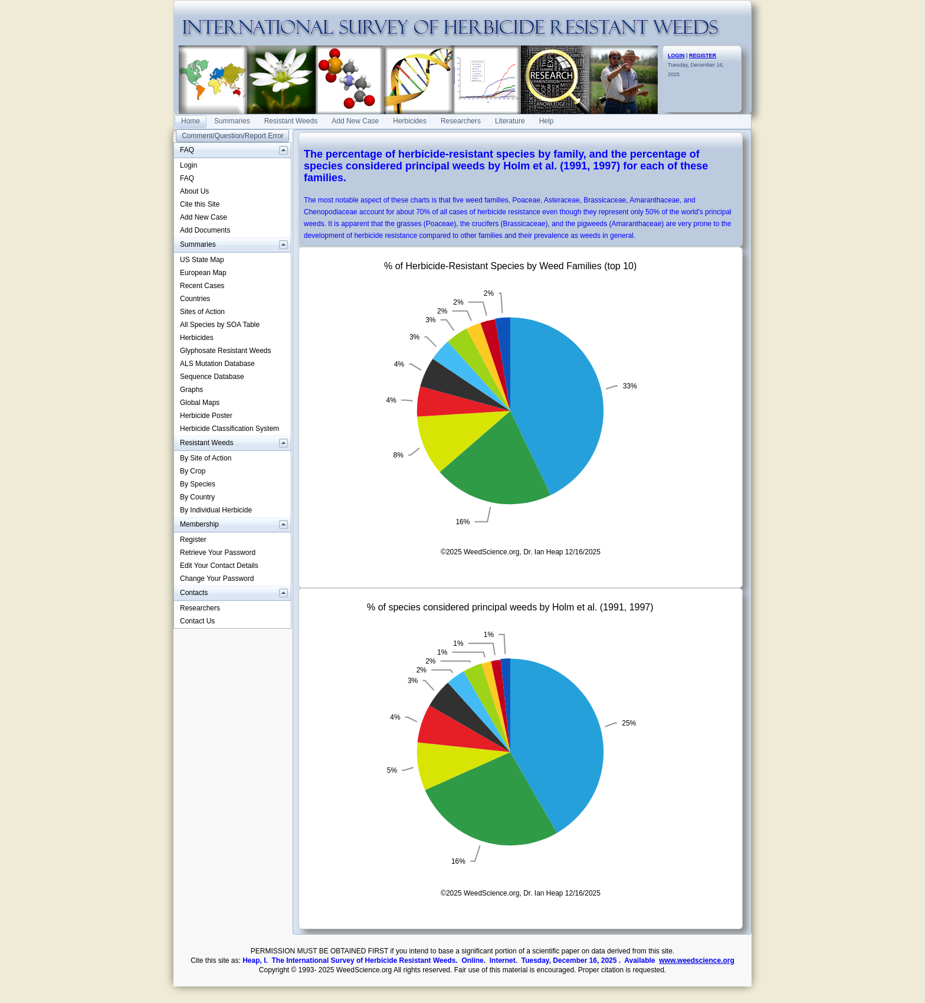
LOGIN (676, 55)
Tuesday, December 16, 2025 (696, 65)
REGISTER (702, 55)
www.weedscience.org (696, 960)
